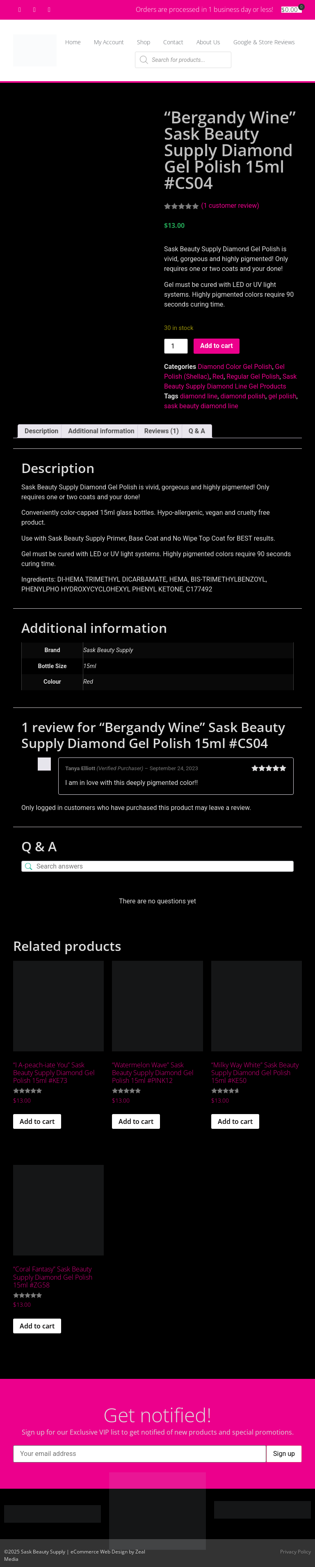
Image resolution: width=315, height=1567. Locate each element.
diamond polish (242, 396)
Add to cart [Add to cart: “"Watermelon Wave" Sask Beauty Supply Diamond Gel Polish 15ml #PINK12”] (136, 1121)
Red (218, 376)
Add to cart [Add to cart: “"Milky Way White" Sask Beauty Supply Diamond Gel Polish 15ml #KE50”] (235, 1121)
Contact (173, 42)
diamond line (199, 396)
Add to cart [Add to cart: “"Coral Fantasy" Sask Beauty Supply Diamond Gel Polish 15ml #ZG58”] (37, 1325)
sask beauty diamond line (201, 406)
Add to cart (216, 346)
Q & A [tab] (197, 431)
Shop (143, 42)
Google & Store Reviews (264, 42)
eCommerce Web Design (99, 1551)
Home (73, 42)
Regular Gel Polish (252, 376)
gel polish (282, 396)
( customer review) (230, 205)
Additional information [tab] (101, 431)
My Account (109, 42)
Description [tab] (41, 431)
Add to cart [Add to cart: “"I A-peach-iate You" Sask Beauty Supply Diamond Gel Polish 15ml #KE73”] (37, 1121)
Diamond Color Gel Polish (235, 367)
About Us (208, 42)
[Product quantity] (176, 346)
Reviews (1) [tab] (161, 431)
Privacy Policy (295, 1551)
